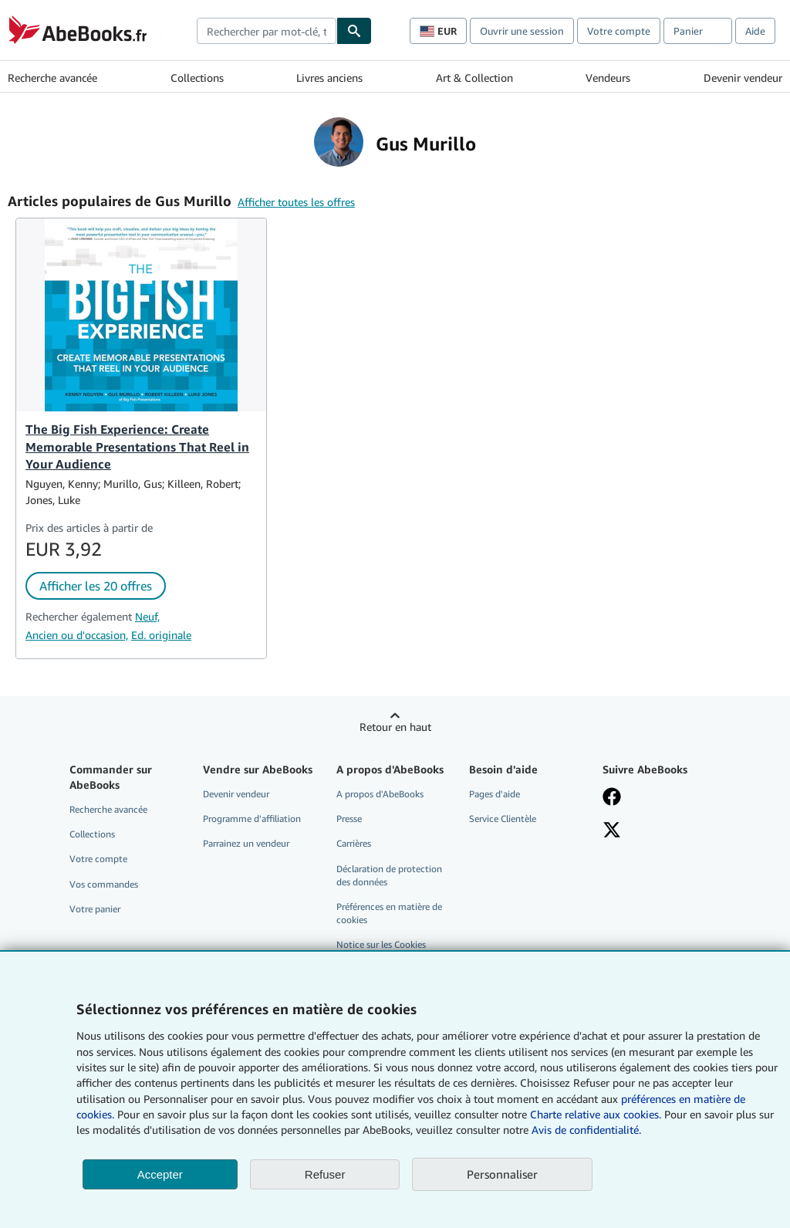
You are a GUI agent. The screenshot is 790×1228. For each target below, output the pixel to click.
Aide (755, 31)
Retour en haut (395, 726)
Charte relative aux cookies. (597, 1114)
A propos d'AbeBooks (380, 794)
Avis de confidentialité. (586, 1129)
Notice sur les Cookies (381, 944)
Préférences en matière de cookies (389, 913)
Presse (349, 818)
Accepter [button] (160, 1174)
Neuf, (147, 616)
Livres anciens (329, 77)
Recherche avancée (52, 77)
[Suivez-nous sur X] (612, 831)
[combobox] (266, 31)
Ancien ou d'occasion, (76, 634)
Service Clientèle (502, 818)
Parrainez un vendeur (246, 843)
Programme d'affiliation (252, 818)
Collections (197, 77)
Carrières (353, 843)
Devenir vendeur (743, 77)
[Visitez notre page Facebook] (612, 798)
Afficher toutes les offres (296, 201)
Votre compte (618, 31)
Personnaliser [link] (502, 1174)
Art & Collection (474, 77)
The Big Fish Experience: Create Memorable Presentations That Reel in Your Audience (137, 446)
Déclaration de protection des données (389, 875)
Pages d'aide (494, 794)
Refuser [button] (325, 1174)
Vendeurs (608, 77)
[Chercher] (354, 31)
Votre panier (94, 909)
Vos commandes (103, 884)
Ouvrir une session (522, 31)
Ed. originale (161, 634)
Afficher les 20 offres (95, 586)
